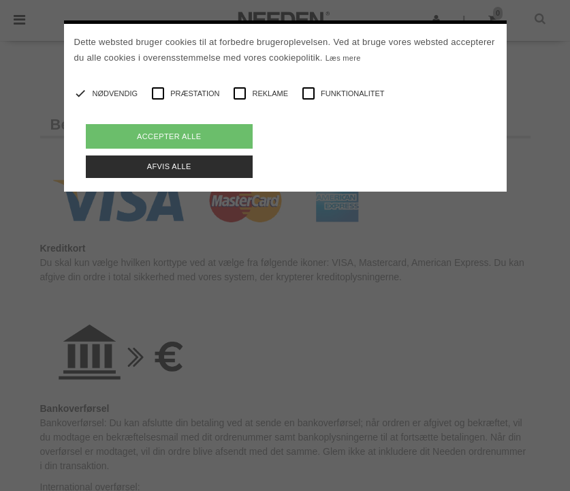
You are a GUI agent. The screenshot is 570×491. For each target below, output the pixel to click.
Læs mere (343, 58)
